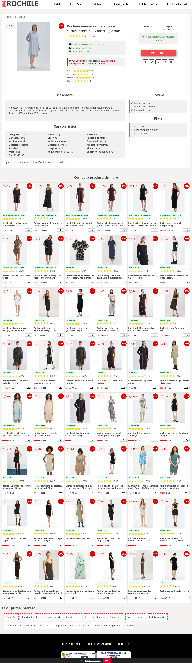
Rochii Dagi (20, 16)
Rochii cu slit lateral (95, 617)
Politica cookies (121, 643)
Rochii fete (75, 4)
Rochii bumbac (33, 625)
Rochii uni (27, 617)
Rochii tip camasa (113, 625)
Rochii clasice (77, 625)
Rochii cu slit (116, 617)
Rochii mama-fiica (147, 4)
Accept (107, 660)
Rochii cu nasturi (135, 617)
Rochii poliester (14, 625)
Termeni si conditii (71, 643)
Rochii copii (97, 4)
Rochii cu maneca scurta (48, 617)
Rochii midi (94, 625)
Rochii (57, 4)
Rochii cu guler (73, 617)
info (28, 230)
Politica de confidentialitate (97, 643)
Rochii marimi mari (177, 4)
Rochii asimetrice (157, 617)
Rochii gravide (121, 4)
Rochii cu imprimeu (56, 625)
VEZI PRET (158, 53)
